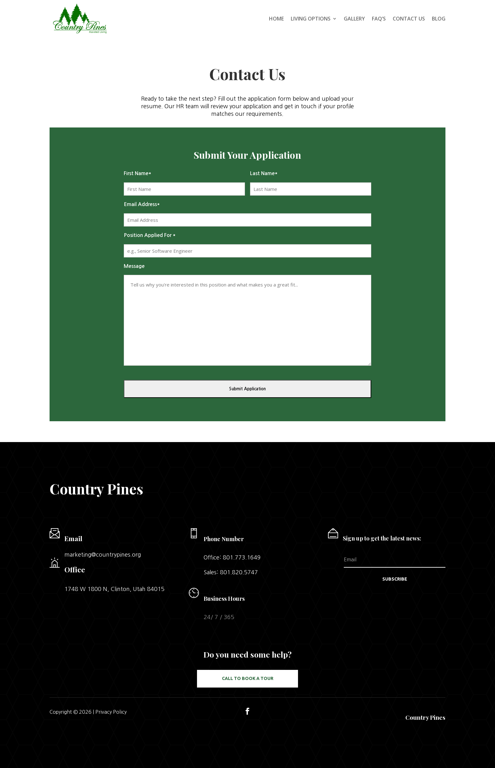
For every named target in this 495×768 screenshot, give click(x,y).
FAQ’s (379, 18)
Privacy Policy (111, 711)
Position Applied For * (150, 235)
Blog (438, 18)
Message (134, 266)
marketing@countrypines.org (102, 555)
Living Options (311, 18)
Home (276, 18)
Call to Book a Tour (247, 678)
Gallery (354, 18)
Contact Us (409, 18)
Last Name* (264, 173)
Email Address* (142, 204)
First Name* (138, 173)
